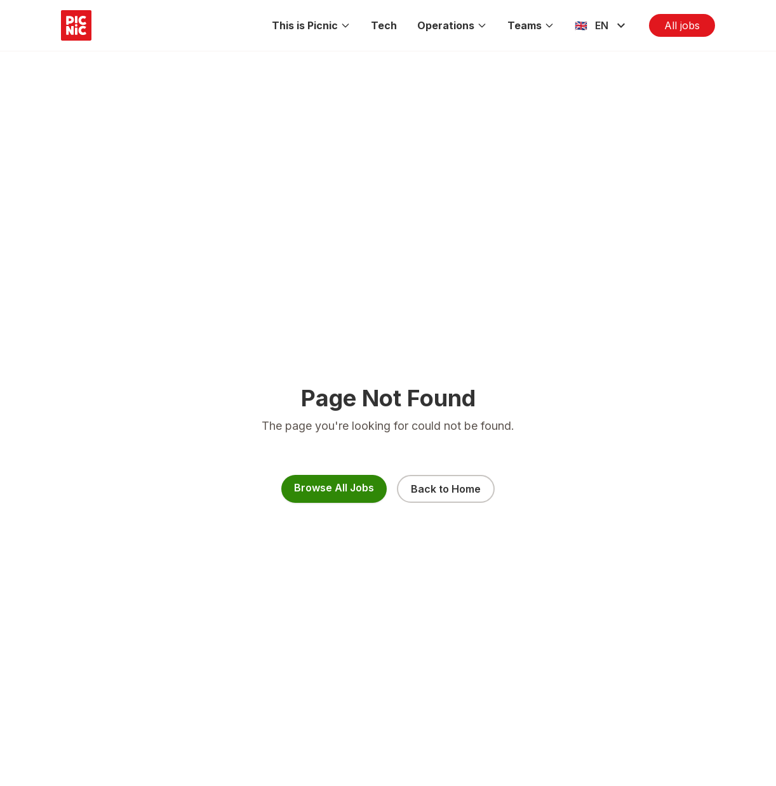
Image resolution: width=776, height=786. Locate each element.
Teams (530, 25)
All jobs (682, 25)
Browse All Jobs (334, 487)
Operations (452, 25)
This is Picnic (311, 25)
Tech (384, 25)
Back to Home (446, 489)
